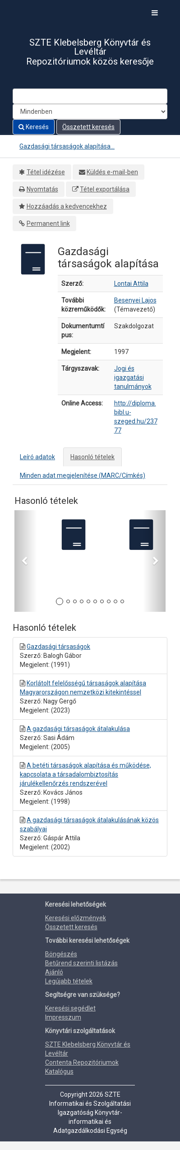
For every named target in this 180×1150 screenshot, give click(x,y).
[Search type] (90, 111)
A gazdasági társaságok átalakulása (78, 728)
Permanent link (48, 223)
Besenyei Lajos (135, 300)
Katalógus (59, 1071)
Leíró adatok (37, 457)
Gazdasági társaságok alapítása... (67, 146)
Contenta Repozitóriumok (82, 1062)
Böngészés (61, 954)
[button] (25, 561)
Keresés (33, 126)
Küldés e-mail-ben (112, 172)
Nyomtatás (42, 189)
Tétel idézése (46, 172)
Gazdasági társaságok (58, 646)
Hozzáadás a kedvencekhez (67, 206)
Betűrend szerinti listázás (81, 963)
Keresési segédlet (70, 1008)
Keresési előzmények (75, 918)
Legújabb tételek (68, 981)
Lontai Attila (131, 283)
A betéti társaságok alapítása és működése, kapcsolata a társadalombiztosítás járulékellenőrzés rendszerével (85, 774)
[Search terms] (90, 96)
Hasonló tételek (92, 457)
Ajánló (54, 972)
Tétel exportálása (104, 189)
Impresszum (63, 1017)
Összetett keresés (88, 126)
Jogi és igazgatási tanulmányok (133, 377)
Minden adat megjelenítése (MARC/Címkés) (82, 475)
